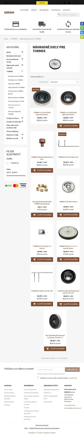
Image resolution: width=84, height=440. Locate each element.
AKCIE (8, 52)
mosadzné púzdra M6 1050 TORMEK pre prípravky (41, 203)
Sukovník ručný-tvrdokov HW (12, 126)
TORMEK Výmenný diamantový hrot (42, 158)
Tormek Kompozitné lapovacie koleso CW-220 (68, 292)
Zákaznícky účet (51, 385)
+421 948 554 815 (69, 405)
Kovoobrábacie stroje (12, 60)
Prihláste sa (47, 393)
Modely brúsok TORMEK (16, 76)
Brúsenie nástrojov (13, 56)
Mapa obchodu (9, 402)
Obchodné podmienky (31, 393)
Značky (34, 10)
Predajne (7, 405)
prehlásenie (73, 378)
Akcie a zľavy (8, 390)
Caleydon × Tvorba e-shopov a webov (42, 433)
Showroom (55, 10)
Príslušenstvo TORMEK (15, 80)
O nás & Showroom (30, 390)
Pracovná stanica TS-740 (16, 101)
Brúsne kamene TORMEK (16, 98)
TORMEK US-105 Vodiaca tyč (68, 157)
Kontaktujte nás (11, 3)
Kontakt (66, 10)
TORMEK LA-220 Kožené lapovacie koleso (68, 113)
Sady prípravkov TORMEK (16, 87)
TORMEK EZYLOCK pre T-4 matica (42, 247)
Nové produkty (9, 393)
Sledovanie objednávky (51, 390)
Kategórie (24, 10)
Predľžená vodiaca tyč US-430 (42, 291)
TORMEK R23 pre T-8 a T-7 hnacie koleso (68, 247)
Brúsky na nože (12, 138)
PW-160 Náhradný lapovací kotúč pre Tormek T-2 (55, 336)
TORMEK (9, 71)
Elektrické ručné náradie (12, 66)
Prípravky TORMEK (14, 84)
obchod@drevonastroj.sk (72, 408)
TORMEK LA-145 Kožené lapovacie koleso (41, 113)
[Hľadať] (68, 14)
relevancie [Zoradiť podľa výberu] (65, 82)
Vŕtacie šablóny (12, 131)
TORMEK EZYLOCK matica (68, 202)
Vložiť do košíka (69, 126)
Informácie (44, 10)
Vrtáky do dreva (12, 118)
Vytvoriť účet (48, 402)
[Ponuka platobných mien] (59, 3)
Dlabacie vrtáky (12, 135)
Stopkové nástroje (13, 122)
